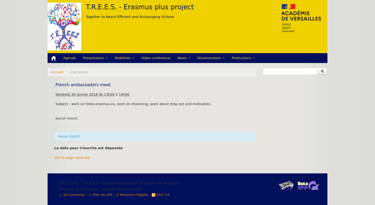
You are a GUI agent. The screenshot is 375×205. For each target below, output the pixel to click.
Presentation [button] (95, 58)
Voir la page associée (72, 157)
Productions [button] (243, 58)
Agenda (69, 58)
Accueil (57, 72)
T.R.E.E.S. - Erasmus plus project (140, 7)
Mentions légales (132, 195)
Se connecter (72, 195)
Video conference (156, 58)
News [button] (183, 58)
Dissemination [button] (211, 58)
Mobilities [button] (124, 58)
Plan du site (100, 195)
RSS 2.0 (161, 195)
